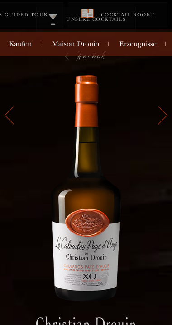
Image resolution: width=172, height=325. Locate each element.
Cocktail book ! (118, 14)
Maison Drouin (76, 44)
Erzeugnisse (138, 44)
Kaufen (20, 44)
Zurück (84, 55)
